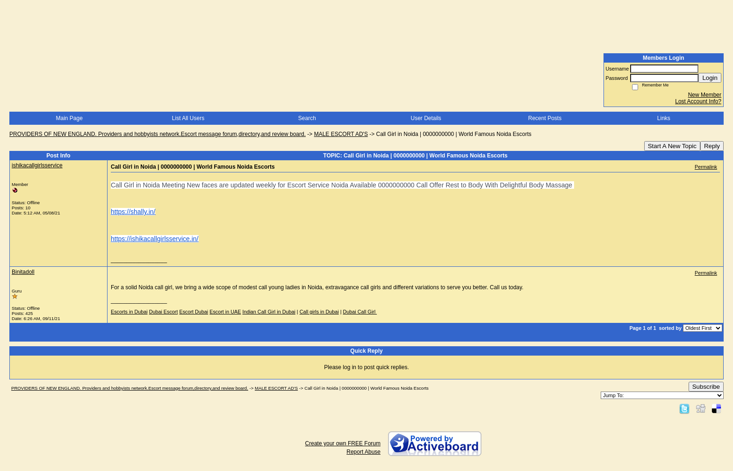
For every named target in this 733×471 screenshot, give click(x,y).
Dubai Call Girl (360, 311)
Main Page (69, 118)
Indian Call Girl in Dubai (268, 311)
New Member (704, 95)
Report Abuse (363, 452)
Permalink (706, 167)
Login (710, 77)
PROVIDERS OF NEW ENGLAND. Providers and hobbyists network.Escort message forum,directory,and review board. (157, 134)
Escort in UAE (225, 311)
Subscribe (706, 386)
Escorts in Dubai (129, 311)
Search (307, 118)
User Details (425, 118)
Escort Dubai (193, 311)
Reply (712, 146)
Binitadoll (23, 272)
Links (663, 118)
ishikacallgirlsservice (37, 165)
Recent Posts (544, 118)
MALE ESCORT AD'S (341, 134)
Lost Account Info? (698, 101)
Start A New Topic (672, 146)
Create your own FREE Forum (343, 443)
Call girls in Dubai (319, 311)
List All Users (188, 118)
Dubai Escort (163, 311)
